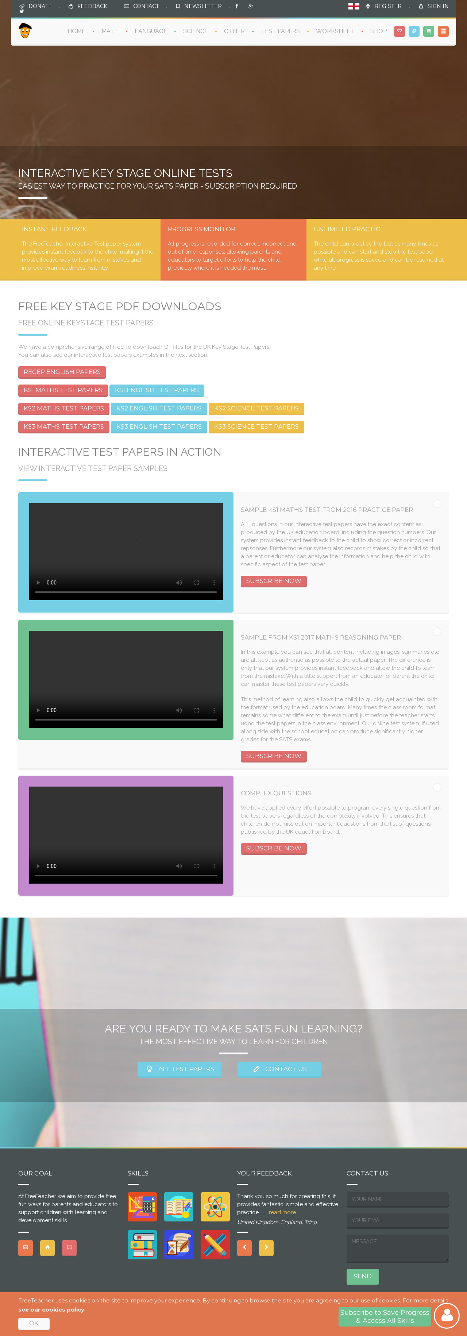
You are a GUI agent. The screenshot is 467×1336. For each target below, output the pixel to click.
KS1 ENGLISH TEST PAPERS (157, 390)
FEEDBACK (92, 6)
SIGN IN (438, 6)
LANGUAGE (151, 31)
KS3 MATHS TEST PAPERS (64, 426)
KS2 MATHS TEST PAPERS (64, 408)
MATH (110, 31)
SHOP (378, 31)
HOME (76, 31)
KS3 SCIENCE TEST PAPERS (256, 426)
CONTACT (146, 6)
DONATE (40, 6)
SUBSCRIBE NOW (273, 580)
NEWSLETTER (203, 6)
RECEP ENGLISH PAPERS (62, 371)
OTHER (234, 31)
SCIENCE (195, 31)
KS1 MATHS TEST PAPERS (63, 390)
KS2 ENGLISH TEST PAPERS (159, 408)
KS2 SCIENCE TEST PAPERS (256, 408)
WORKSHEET (335, 31)
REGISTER (388, 6)
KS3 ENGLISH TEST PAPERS (159, 426)
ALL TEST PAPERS (179, 1069)
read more (282, 1212)
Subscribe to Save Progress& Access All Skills (384, 1317)
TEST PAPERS (280, 31)
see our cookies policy (51, 1309)
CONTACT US (279, 1069)
